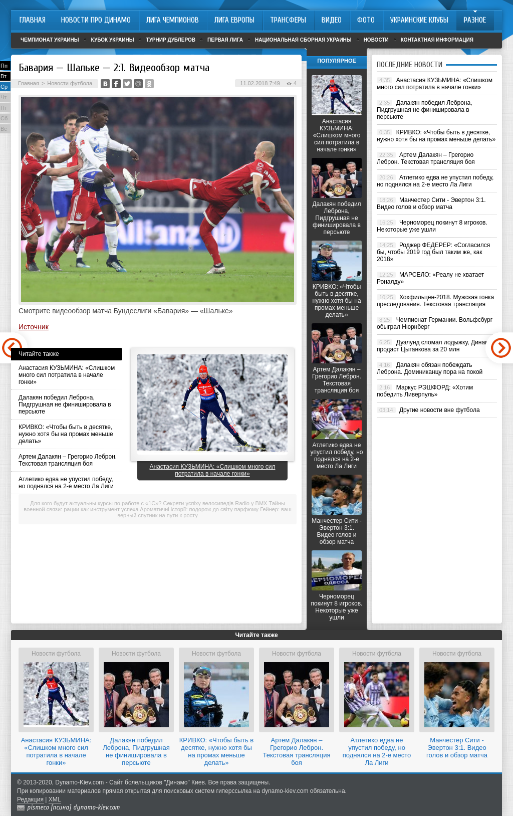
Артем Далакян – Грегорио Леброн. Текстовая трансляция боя (68, 460)
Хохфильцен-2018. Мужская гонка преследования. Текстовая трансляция (435, 301)
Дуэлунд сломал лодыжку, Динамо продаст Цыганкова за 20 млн (434, 346)
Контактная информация (437, 40)
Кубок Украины (112, 40)
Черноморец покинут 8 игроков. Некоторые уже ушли (337, 607)
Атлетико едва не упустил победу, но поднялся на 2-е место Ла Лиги (66, 483)
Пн (4, 66)
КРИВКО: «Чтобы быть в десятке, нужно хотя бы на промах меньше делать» (66, 434)
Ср (4, 87)
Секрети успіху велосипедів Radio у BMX (215, 503)
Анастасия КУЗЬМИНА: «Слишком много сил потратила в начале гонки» (67, 374)
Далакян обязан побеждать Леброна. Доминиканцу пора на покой (429, 368)
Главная (28, 83)
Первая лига (225, 40)
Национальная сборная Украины (303, 40)
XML (55, 799)
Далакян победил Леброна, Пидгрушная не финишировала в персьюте (65, 404)
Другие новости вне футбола (439, 410)
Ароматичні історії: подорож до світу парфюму (199, 509)
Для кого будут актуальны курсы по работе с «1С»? (95, 503)
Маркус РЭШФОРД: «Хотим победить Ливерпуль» (425, 391)
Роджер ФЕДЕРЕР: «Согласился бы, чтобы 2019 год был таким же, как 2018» (433, 252)
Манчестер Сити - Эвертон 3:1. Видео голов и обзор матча (336, 531)
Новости (376, 40)
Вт (4, 76)
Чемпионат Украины (50, 40)
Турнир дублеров (171, 40)
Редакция (30, 799)
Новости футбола (69, 83)
